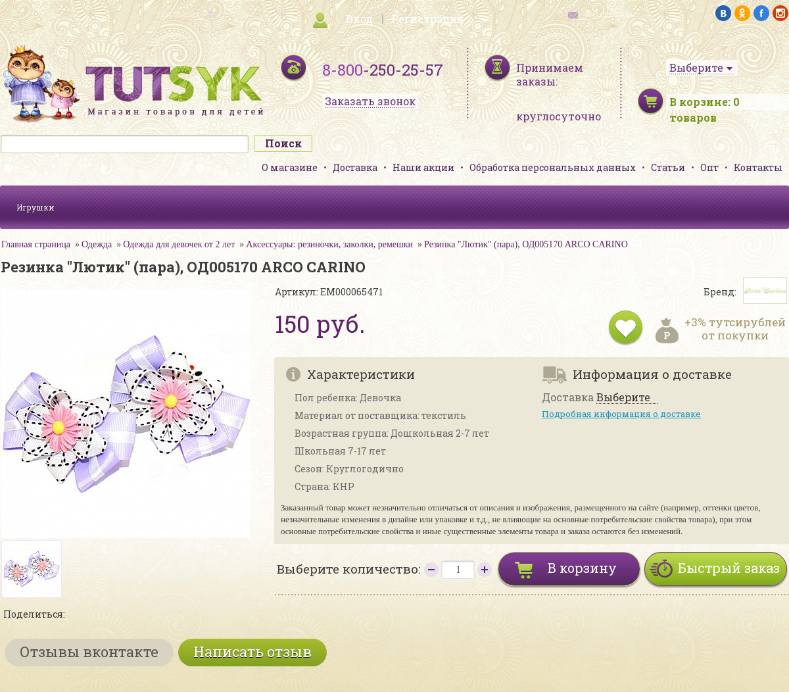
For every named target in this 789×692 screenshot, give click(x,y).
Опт (709, 167)
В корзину (582, 567)
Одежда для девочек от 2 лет (179, 244)
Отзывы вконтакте (89, 651)
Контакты (758, 167)
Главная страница (35, 244)
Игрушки (35, 207)
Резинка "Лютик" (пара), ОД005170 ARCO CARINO (526, 244)
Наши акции (423, 167)
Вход (359, 19)
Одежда (97, 244)
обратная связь (609, 13)
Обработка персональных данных (552, 167)
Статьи (668, 167)
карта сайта (180, 13)
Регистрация (427, 19)
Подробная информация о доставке (621, 414)
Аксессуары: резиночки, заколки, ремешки (329, 244)
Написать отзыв (252, 651)
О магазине (290, 167)
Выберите (623, 397)
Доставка (355, 167)
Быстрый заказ (729, 567)
